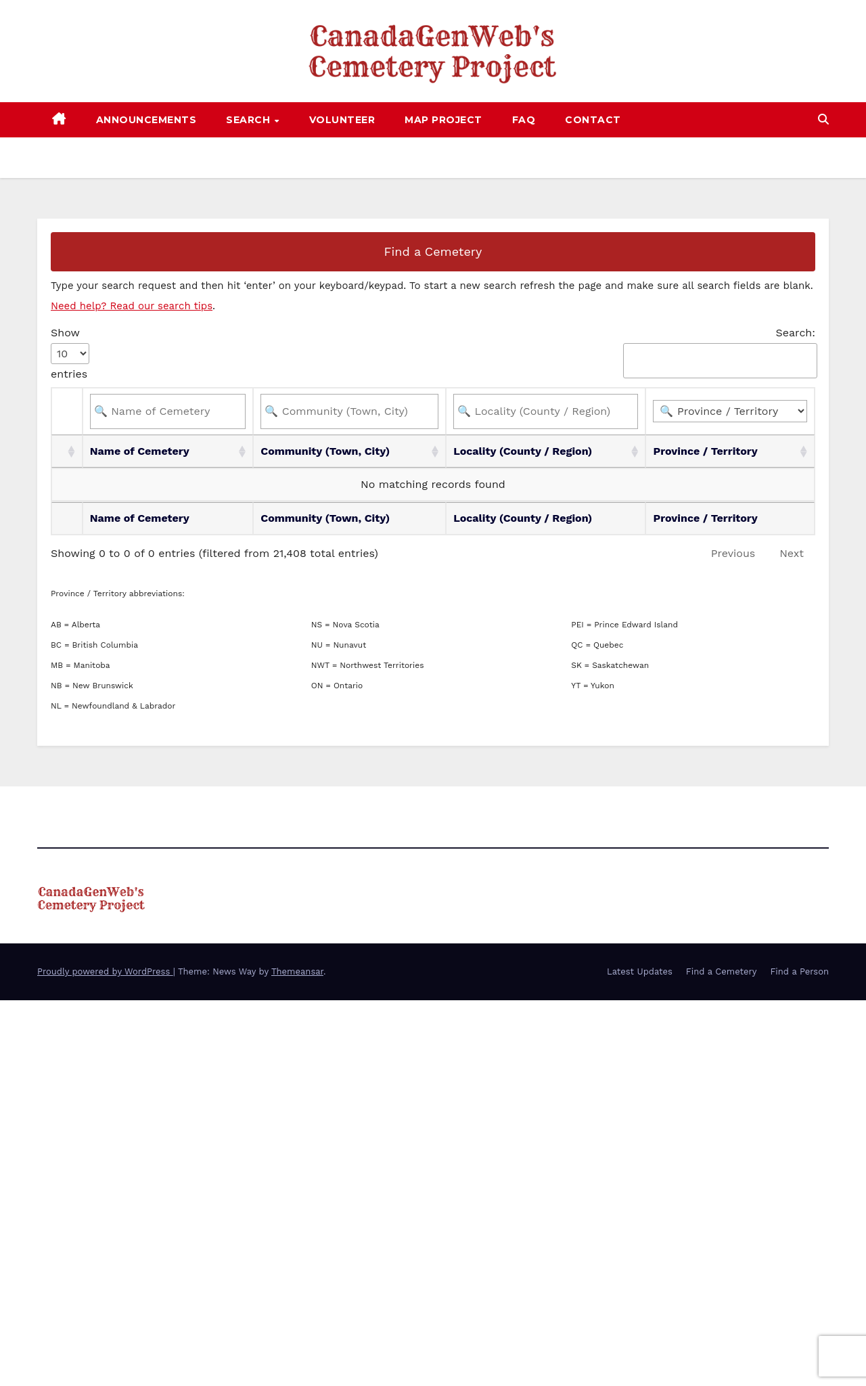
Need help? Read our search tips (131, 306)
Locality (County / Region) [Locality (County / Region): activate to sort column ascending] (522, 451)
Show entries (70, 353)
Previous (733, 553)
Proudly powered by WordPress (105, 971)
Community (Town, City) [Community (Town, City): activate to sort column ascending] (325, 451)
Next (791, 553)
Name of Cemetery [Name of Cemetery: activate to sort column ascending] (139, 451)
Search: (719, 352)
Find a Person (799, 971)
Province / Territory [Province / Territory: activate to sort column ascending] (705, 451)
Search (249, 120)
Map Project (443, 120)
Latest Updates (640, 971)
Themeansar (297, 971)
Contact (593, 120)
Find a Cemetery (433, 251)
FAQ (524, 120)
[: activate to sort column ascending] (67, 451)
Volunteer (342, 120)
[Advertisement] (406, 1095)
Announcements (146, 120)
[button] (823, 119)
